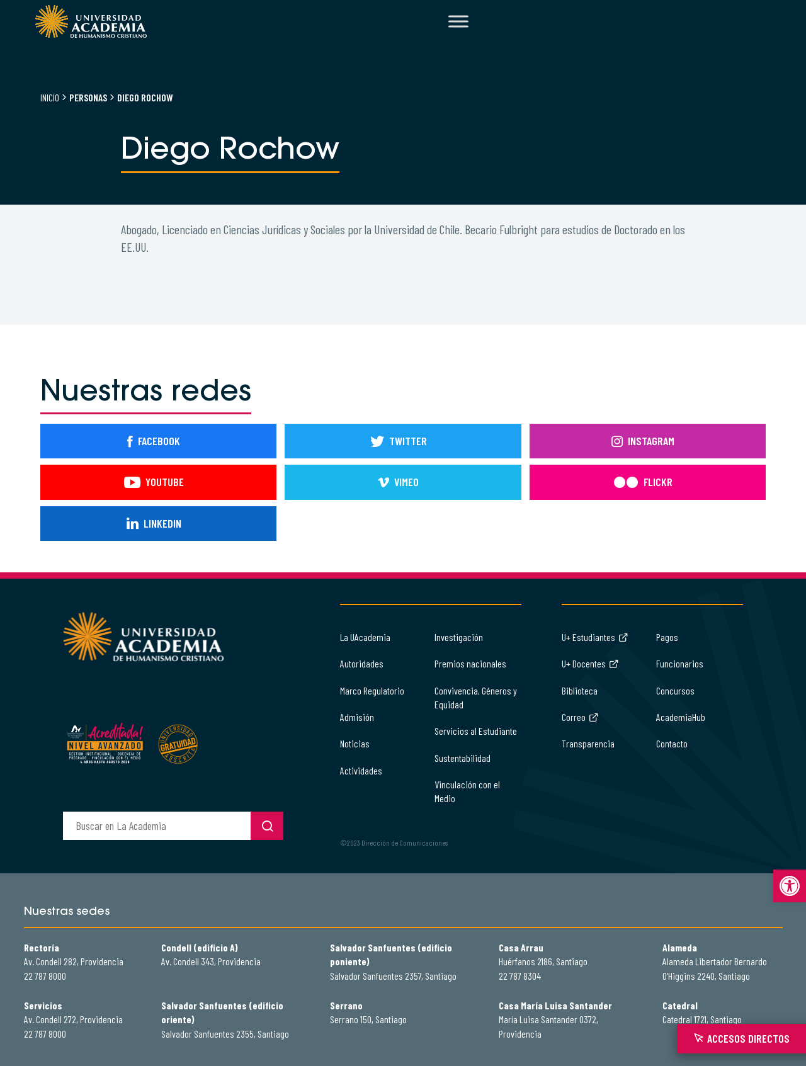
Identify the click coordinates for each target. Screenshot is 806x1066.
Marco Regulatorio (372, 690)
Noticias (355, 743)
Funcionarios (679, 663)
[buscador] (157, 826)
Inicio (49, 97)
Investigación (458, 637)
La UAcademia (365, 637)
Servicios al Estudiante (475, 731)
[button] (789, 886)
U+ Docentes (590, 663)
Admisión (357, 717)
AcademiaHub (680, 717)
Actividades (361, 770)
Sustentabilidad (462, 758)
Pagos (667, 637)
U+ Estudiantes (595, 637)
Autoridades (361, 663)
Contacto (672, 743)
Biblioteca (580, 690)
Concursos (675, 690)
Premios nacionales (470, 663)
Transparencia (588, 743)
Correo (580, 717)
